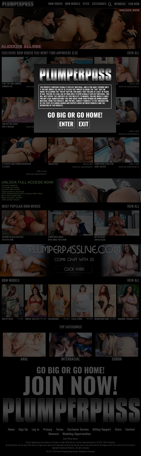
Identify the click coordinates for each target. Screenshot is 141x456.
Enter (66, 123)
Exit (83, 123)
